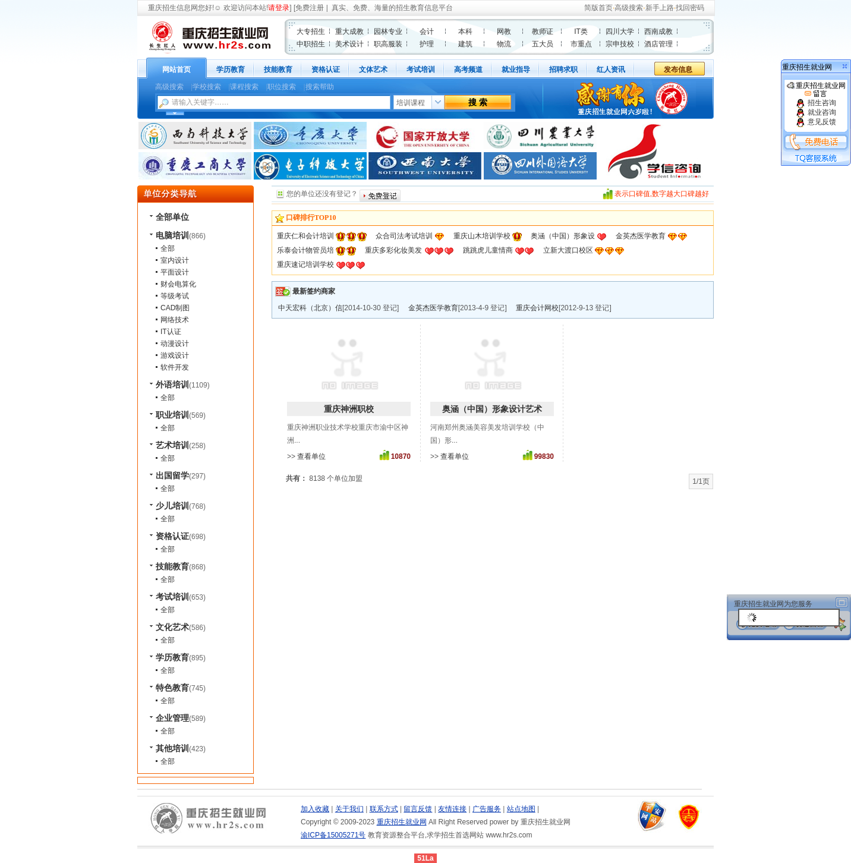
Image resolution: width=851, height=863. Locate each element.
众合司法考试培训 (404, 236)
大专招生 (311, 31)
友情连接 (452, 809)
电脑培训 (172, 235)
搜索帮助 (319, 87)
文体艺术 (373, 69)
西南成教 (658, 31)
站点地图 (521, 809)
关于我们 (349, 809)
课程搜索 (244, 87)
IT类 (581, 31)
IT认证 (170, 331)
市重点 (581, 44)
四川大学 (620, 31)
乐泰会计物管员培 (305, 250)
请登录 (278, 8)
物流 (504, 44)
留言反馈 (418, 809)
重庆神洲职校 (349, 409)
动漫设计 (174, 343)
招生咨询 (816, 103)
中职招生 (311, 44)
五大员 (542, 44)
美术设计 (349, 44)
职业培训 (172, 415)
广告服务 (486, 809)
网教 (504, 31)
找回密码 (690, 8)
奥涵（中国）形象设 (563, 236)
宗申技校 (620, 44)
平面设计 (174, 272)
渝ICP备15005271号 (333, 835)
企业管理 (172, 718)
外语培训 (172, 384)
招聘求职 (563, 69)
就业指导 (516, 69)
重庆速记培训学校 (305, 264)
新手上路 (659, 8)
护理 (427, 44)
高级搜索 (628, 8)
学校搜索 (207, 87)
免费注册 (309, 8)
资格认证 (325, 69)
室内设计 (174, 260)
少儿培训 (172, 506)
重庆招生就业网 (816, 89)
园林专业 (388, 31)
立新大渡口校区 (568, 250)
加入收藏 (315, 809)
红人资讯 (611, 69)
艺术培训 (172, 445)
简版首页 (598, 8)
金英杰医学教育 (641, 236)
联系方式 (384, 809)
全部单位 (172, 217)
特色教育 (172, 687)
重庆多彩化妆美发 (393, 250)
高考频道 (468, 69)
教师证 (542, 31)
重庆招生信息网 (173, 8)
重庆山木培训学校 (481, 236)
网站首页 (176, 69)
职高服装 (388, 44)
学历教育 (230, 69)
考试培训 (420, 69)
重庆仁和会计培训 (305, 236)
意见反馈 (816, 122)
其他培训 (172, 748)
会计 (427, 31)
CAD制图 (175, 308)
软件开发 (174, 367)
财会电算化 (178, 284)
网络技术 (174, 320)
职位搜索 (281, 87)
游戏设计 (174, 355)
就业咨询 (816, 112)
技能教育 (278, 69)
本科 (465, 31)
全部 (167, 248)
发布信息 (678, 69)
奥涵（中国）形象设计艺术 (492, 409)
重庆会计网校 (537, 308)
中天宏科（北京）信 (310, 308)
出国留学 (172, 475)
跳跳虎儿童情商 (488, 250)
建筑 (465, 44)
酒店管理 (658, 44)
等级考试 (174, 296)
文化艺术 (172, 627)
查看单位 (311, 456)
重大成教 (349, 31)
